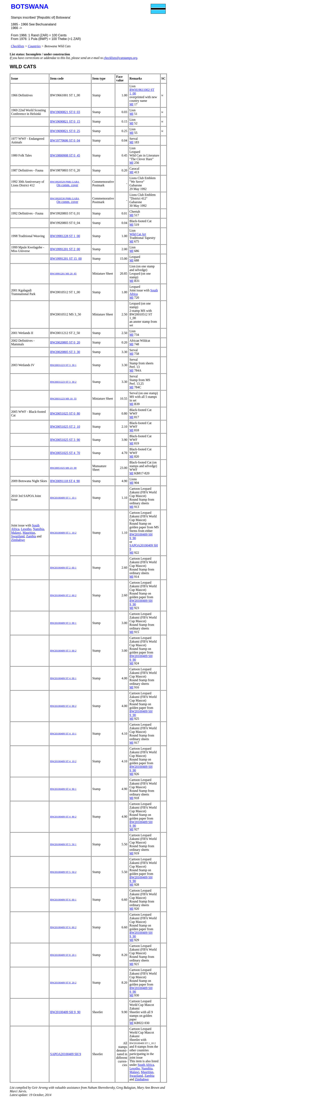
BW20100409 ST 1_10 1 (63, 497)
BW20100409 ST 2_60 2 (63, 595)
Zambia (31, 536)
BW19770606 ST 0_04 (65, 140)
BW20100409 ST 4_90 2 (63, 816)
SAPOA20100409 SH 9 (65, 1054)
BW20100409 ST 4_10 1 (63, 733)
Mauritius (29, 532)
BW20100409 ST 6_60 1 (63, 899)
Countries (34, 46)
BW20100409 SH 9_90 (65, 1012)
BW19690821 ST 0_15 (65, 121)
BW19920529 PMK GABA (64, 181)
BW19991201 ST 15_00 (66, 258)
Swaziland (18, 536)
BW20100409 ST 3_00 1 (63, 622)
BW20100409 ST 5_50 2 (63, 871)
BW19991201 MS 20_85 (63, 273)
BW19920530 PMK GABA (64, 198)
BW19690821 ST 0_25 (65, 131)
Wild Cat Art (137, 234)
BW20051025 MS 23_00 (63, 467)
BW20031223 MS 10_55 (63, 398)
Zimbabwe (18, 540)
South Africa (146, 1064)
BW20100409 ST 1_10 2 (63, 532)
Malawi (16, 532)
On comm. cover (67, 185)
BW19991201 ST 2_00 (65, 249)
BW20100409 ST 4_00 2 (63, 705)
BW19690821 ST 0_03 (65, 112)
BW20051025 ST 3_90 (65, 439)
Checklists (17, 46)
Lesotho (26, 529)
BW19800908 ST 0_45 (65, 155)
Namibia (38, 529)
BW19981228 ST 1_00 (65, 236)
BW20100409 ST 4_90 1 (63, 788)
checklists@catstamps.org (120, 58)
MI (131, 104)
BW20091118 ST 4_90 (65, 481)
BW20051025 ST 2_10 (65, 426)
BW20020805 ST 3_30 (65, 352)
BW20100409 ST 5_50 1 (63, 844)
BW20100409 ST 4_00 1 (63, 678)
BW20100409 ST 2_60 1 (63, 567)
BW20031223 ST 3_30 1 (63, 365)
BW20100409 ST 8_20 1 (63, 954)
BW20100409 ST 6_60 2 (63, 927)
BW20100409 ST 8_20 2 (63, 982)
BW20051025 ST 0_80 (65, 413)
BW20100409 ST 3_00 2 (63, 650)
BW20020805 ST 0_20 (65, 342)
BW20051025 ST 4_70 (65, 453)
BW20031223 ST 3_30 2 (63, 381)
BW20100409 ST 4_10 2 (63, 761)
